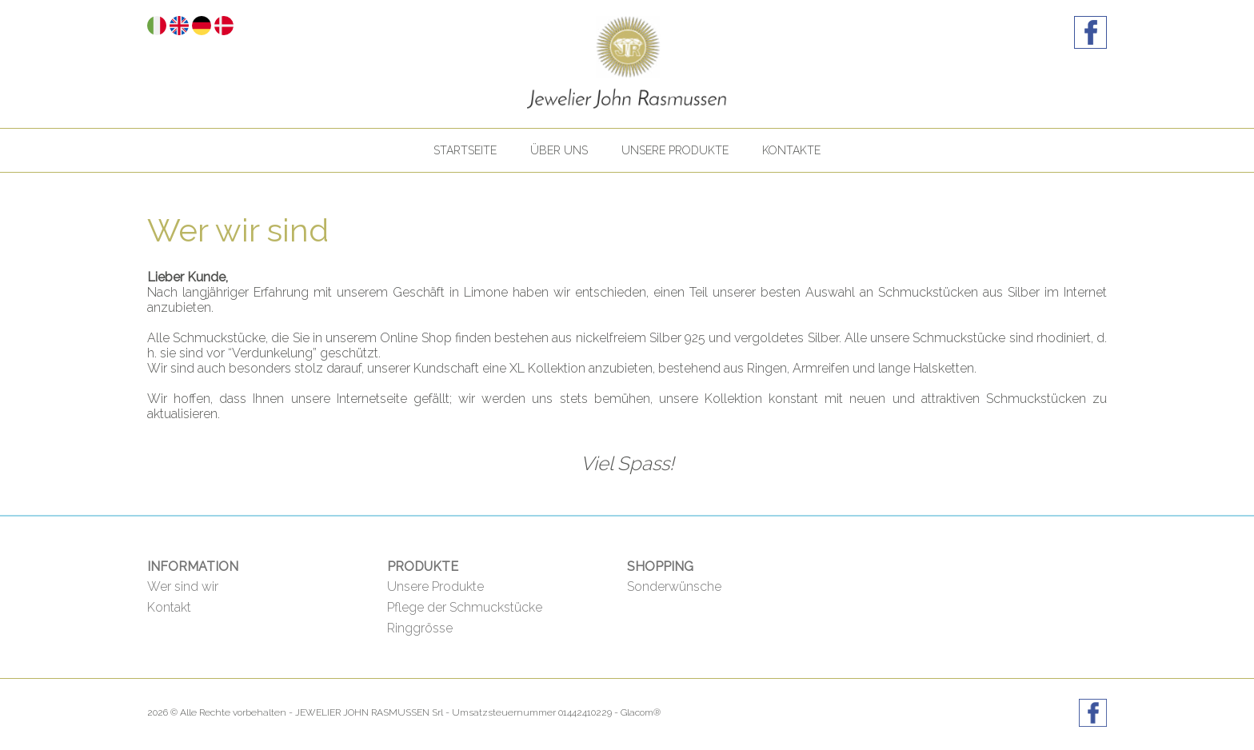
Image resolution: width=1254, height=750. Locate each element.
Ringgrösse (420, 628)
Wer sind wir (182, 586)
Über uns (559, 150)
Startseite (465, 150)
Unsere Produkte (675, 150)
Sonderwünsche (674, 586)
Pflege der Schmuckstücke (464, 607)
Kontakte (791, 150)
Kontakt (169, 607)
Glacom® (641, 712)
